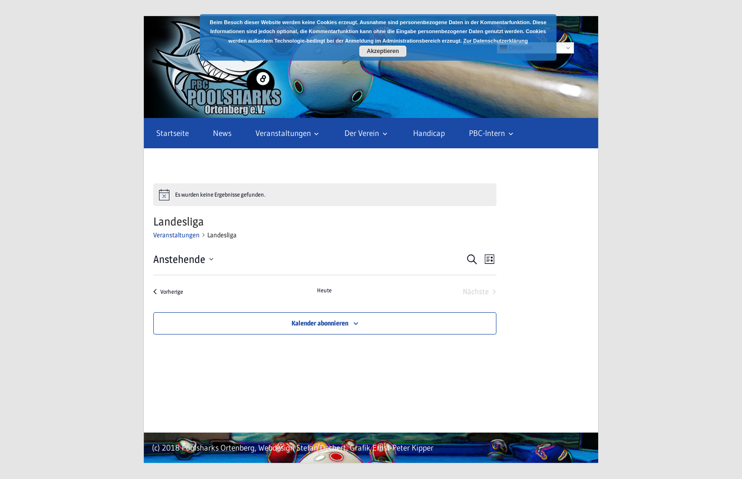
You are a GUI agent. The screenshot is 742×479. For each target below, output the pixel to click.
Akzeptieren (383, 51)
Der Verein (361, 133)
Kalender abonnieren (320, 323)
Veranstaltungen (283, 133)
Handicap (429, 133)
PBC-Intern (487, 133)
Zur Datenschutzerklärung (495, 41)
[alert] (324, 194)
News (222, 133)
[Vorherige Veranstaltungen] (168, 292)
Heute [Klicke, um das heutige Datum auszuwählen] (324, 290)
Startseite (172, 133)
